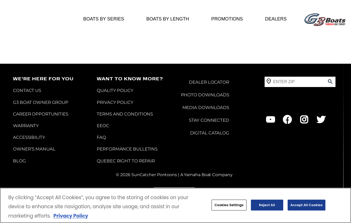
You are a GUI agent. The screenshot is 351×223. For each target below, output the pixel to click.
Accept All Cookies (306, 205)
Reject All (267, 205)
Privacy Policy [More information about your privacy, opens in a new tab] (70, 216)
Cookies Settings (228, 205)
